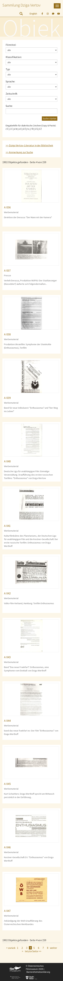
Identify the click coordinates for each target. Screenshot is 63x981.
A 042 (7, 593)
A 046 (7, 847)
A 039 (7, 398)
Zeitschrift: (12, 93)
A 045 (7, 784)
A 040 (7, 461)
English (33, 13)
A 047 (7, 911)
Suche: (9, 105)
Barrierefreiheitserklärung (38, 972)
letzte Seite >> (33, 951)
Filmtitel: (11, 44)
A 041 (7, 526)
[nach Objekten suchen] (21, 14)
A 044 (7, 720)
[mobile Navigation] (57, 5)
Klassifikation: (14, 57)
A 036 (7, 207)
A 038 (7, 334)
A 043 (7, 657)
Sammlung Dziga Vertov (21, 5)
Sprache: (10, 81)
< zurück (10, 947)
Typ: (8, 69)
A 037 (7, 270)
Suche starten (49, 118)
